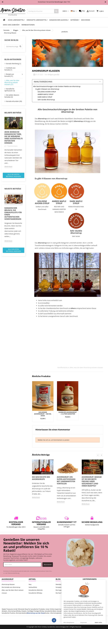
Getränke (74, 20)
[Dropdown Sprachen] (74, 11)
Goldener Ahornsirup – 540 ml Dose (42, 414)
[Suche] (43, 11)
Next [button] (101, 455)
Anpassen (83, 622)
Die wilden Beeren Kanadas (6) (11, 96)
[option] (13, 142)
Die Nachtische (61, 593)
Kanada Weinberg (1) (13, 64)
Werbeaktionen (28, 25)
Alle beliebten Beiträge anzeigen (13, 175)
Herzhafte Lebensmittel (37, 20)
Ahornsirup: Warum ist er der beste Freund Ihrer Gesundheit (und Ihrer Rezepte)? (92, 481)
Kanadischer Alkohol (58, 20)
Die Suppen (59, 590)
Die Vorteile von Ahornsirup (11, 587)
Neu (30, 584)
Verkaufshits (33, 587)
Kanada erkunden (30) (14, 101)
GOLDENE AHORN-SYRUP (47, 92)
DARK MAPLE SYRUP (45, 97)
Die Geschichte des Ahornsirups (41, 478)
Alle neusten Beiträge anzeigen (13, 250)
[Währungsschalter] (66, 11)
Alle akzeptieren (68, 622)
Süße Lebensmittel (16, 20)
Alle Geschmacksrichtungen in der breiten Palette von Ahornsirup (57, 86)
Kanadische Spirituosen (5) (9, 90)
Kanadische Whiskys (35, 593)
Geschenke (85, 20)
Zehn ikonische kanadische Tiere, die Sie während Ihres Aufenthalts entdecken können (13, 137)
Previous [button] (97, 455)
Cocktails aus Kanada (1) (9, 69)
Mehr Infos (98, 622)
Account (90, 11)
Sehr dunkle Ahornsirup (46, 100)
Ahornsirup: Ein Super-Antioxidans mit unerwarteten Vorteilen (66, 480)
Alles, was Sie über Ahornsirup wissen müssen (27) (11, 82)
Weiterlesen (8, 167)
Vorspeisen (59, 587)
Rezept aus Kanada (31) (9, 75)
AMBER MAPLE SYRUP (45, 94)
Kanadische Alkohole (36, 590)
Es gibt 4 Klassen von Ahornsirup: (47, 89)
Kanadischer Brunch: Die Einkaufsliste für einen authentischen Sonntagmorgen (13, 213)
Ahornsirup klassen (8, 584)
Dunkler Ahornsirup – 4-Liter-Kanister (68, 413)
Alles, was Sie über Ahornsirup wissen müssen (86, 367)
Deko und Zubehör (11, 25)
